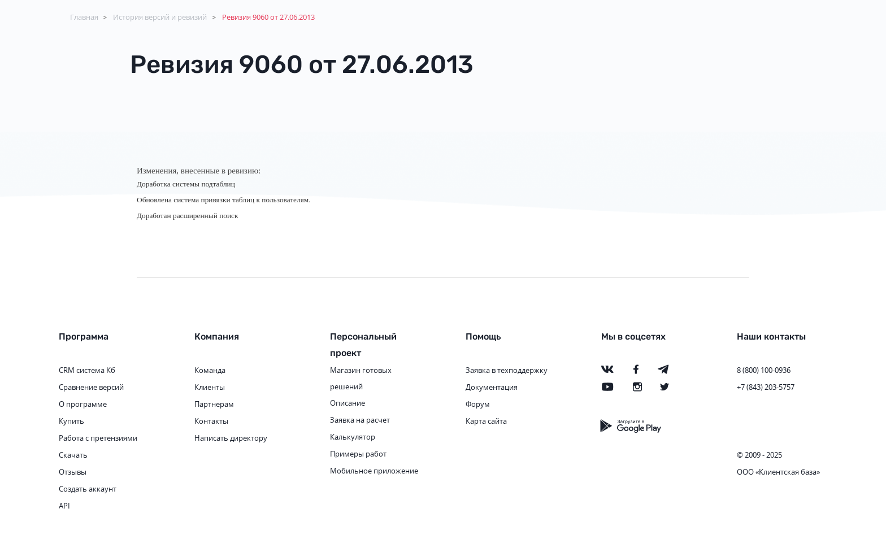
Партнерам (214, 404)
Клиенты (209, 387)
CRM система (82, 370)
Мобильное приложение (374, 471)
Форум (478, 404)
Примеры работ (358, 454)
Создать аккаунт (87, 489)
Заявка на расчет (360, 420)
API (64, 506)
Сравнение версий (91, 387)
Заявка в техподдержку (507, 370)
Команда (209, 370)
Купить (71, 421)
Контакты (211, 421)
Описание (347, 403)
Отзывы (72, 472)
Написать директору (230, 438)
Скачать (73, 455)
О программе (83, 404)
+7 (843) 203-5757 (765, 387)
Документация (492, 387)
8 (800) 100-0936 (764, 370)
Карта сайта (486, 421)
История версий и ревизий (160, 17)
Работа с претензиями (98, 438)
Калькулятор (352, 437)
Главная (84, 17)
